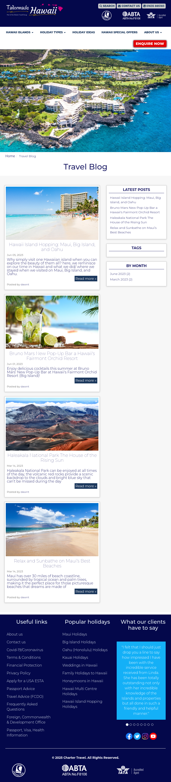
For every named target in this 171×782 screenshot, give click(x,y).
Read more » (85, 278)
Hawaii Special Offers (119, 32)
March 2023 (119, 279)
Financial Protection (24, 665)
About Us (153, 32)
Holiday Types (53, 32)
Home (10, 156)
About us (15, 634)
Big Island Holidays (79, 642)
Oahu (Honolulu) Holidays (85, 650)
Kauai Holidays (75, 657)
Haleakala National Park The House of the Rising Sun (52, 458)
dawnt (25, 284)
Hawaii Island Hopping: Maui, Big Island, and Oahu (52, 247)
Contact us (16, 642)
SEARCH (107, 6)
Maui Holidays (74, 634)
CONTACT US (129, 6)
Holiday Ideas (83, 32)
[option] (141, 681)
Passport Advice (21, 689)
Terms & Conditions (24, 657)
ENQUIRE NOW (150, 44)
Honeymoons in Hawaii (82, 681)
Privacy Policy (19, 673)
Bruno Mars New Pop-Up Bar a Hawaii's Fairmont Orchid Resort (52, 356)
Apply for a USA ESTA (25, 681)
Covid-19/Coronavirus (25, 650)
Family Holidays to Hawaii (84, 673)
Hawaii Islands (19, 32)
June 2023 (118, 274)
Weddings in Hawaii (80, 665)
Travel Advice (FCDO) (25, 696)
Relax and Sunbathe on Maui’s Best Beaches (52, 563)
